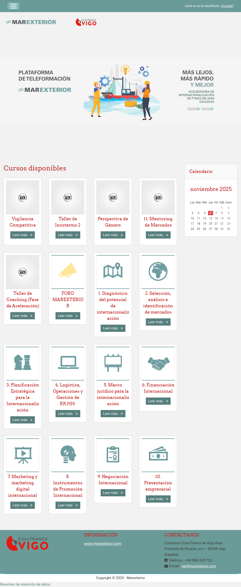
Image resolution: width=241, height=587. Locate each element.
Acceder (227, 6)
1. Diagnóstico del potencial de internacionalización (113, 305)
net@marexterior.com (199, 566)
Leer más (23, 235)
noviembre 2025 (211, 189)
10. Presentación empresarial (158, 483)
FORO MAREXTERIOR (67, 299)
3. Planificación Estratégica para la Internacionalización (22, 397)
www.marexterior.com (102, 543)
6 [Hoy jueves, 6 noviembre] (210, 213)
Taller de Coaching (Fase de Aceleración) (22, 299)
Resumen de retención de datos (25, 584)
